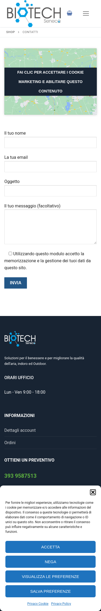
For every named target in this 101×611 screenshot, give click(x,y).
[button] (93, 492)
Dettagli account (20, 430)
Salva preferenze (50, 591)
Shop (10, 32)
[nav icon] (86, 13)
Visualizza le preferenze (50, 576)
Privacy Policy (61, 604)
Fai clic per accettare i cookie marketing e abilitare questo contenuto (50, 81)
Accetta (50, 547)
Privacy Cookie (37, 604)
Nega (50, 561)
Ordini (10, 442)
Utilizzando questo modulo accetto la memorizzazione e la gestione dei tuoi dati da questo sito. (47, 260)
